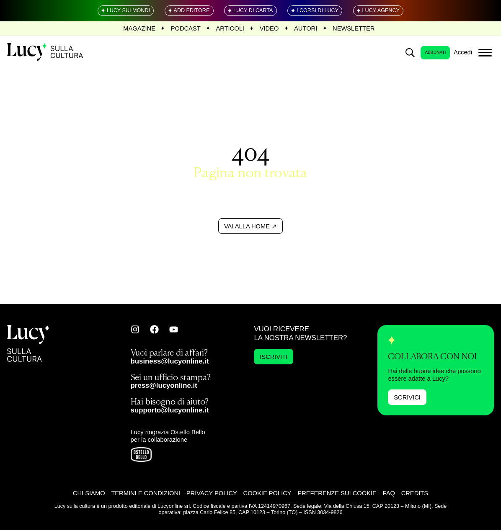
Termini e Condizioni (145, 493)
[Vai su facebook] (154, 329)
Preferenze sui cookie (337, 493)
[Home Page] (46, 52)
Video (269, 28)
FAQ (389, 493)
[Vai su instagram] (135, 329)
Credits (414, 493)
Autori (305, 28)
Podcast (186, 28)
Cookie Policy (267, 493)
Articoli (230, 28)
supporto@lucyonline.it (170, 410)
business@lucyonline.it (170, 361)
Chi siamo (89, 493)
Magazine (139, 28)
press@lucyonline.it (164, 385)
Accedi (463, 52)
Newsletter (353, 28)
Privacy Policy (211, 493)
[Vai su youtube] (173, 329)
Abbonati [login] (435, 52)
